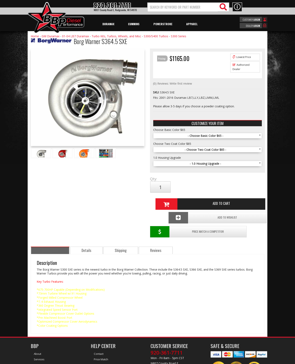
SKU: (156, 92)
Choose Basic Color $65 (169, 130)
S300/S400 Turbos (156, 36)
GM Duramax (50, 36)
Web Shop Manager (184, 360)
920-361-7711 (167, 321)
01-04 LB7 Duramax (75, 36)
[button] (188, 7)
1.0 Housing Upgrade (167, 158)
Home (35, 36)
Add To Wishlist (233, 200)
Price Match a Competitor (173, 200)
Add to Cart (206, 187)
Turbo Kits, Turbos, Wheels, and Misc (116, 36)
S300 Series (178, 36)
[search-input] (183, 7)
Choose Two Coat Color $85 (172, 144)
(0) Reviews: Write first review (172, 83)
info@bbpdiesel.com (163, 340)
